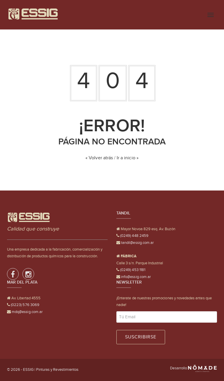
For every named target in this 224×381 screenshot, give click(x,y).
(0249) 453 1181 (132, 270)
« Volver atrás (99, 157)
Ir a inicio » (128, 157)
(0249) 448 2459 (133, 235)
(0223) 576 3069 (24, 305)
